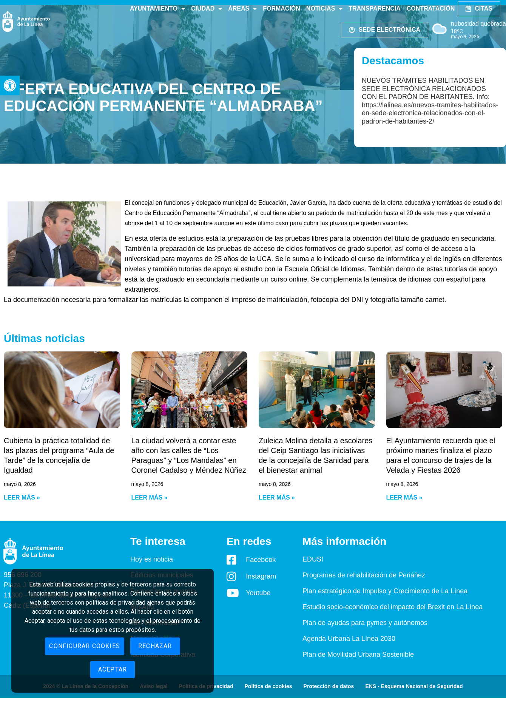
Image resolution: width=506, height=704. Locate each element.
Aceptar (112, 669)
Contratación (431, 8)
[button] (10, 85)
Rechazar (155, 646)
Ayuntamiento (157, 8)
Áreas (242, 8)
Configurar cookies (84, 646)
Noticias (324, 8)
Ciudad (206, 8)
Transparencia (374, 8)
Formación (281, 8)
